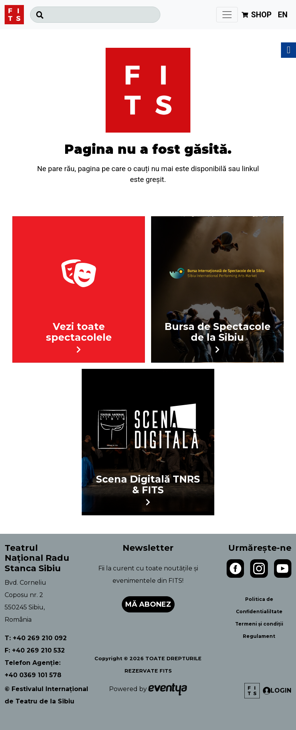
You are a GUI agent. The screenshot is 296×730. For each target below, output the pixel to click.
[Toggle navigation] (227, 14)
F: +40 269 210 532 (35, 650)
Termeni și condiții (259, 624)
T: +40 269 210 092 (36, 638)
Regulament (259, 636)
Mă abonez (148, 604)
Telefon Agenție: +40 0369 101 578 (33, 669)
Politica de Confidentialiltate (259, 605)
